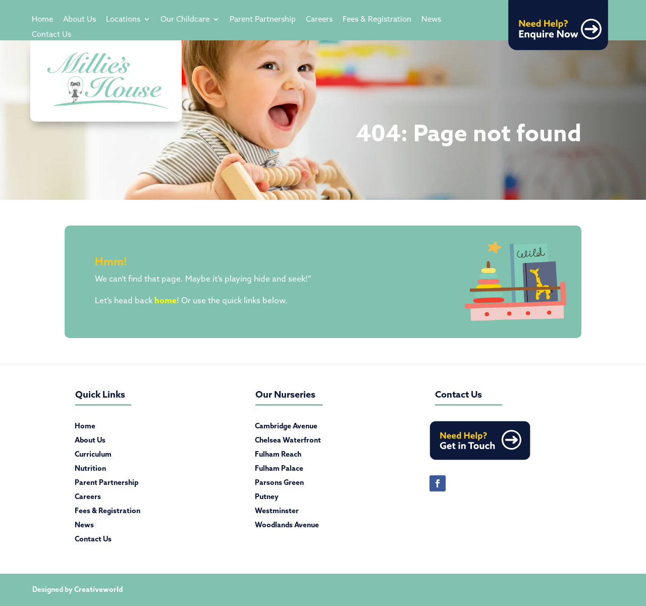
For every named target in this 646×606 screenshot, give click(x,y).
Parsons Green (279, 484)
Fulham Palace (279, 470)
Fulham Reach (278, 456)
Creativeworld (98, 589)
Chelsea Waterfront (288, 442)
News (431, 20)
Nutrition (90, 470)
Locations (123, 20)
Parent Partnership (263, 20)
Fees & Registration (377, 20)
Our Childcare (184, 20)
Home (42, 20)
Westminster (277, 513)
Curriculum (93, 456)
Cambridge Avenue (286, 428)
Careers (319, 20)
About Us (79, 20)
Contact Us (51, 35)
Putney (267, 499)
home (165, 300)
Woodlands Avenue (287, 527)
